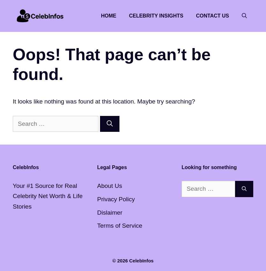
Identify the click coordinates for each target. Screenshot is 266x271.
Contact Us (212, 15)
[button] (244, 15)
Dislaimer (109, 212)
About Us (109, 185)
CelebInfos (141, 260)
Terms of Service (119, 225)
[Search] (109, 124)
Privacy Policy (116, 199)
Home (108, 15)
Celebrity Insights (156, 15)
